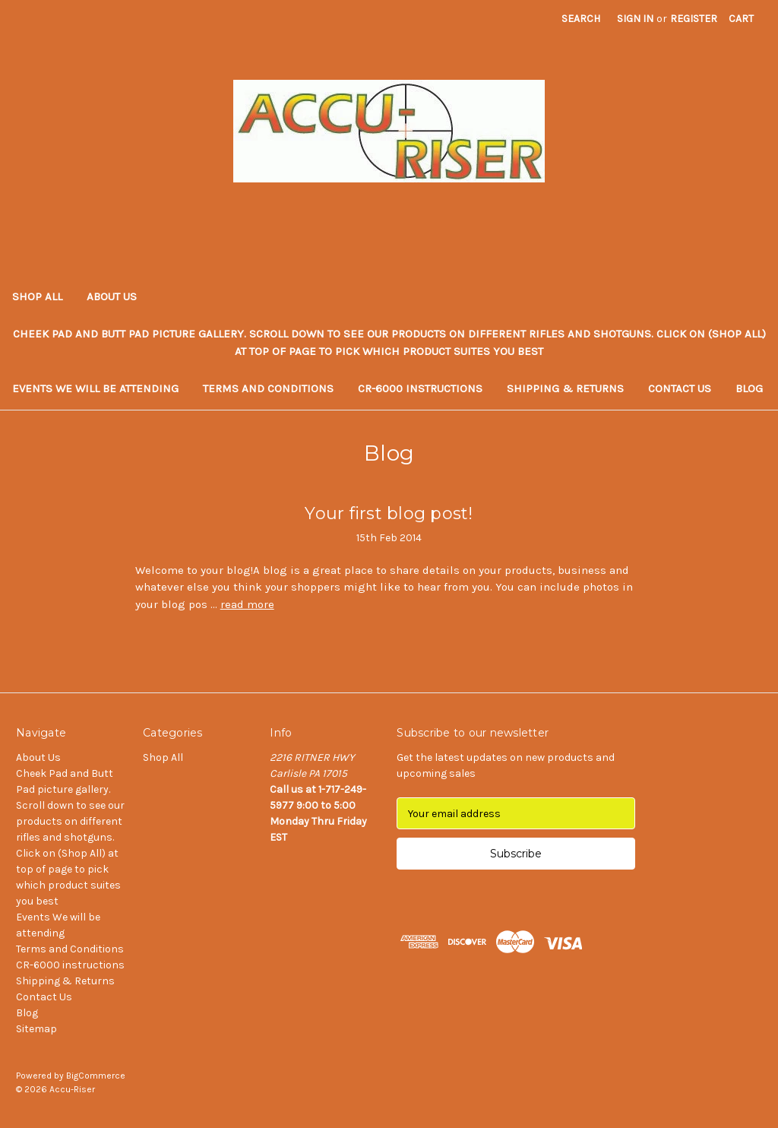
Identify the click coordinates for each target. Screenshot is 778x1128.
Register (693, 18)
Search (580, 18)
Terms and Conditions (268, 388)
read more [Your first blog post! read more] (247, 604)
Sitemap (36, 1028)
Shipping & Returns (565, 388)
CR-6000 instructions (420, 388)
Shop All (37, 296)
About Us (112, 296)
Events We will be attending (95, 388)
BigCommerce (95, 1075)
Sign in (635, 18)
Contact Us (679, 388)
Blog (749, 388)
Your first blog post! (389, 513)
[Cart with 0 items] (741, 18)
